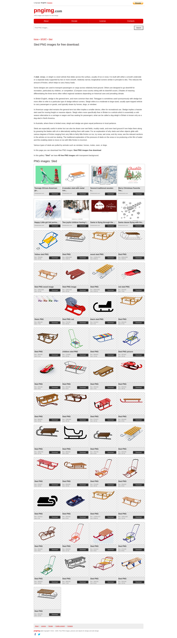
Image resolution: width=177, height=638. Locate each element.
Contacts (130, 21)
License (102, 21)
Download (55, 194)
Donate (74, 21)
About (46, 21)
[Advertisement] (52, 61)
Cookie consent (60, 626)
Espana (49, 3)
